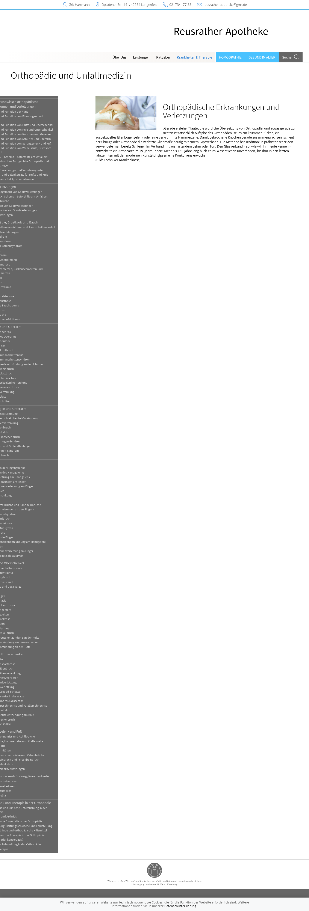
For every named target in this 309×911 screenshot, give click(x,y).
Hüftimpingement (23, 610)
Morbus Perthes (22, 628)
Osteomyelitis (20, 795)
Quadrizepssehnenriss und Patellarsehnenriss (41, 705)
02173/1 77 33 (180, 4)
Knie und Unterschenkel (29, 654)
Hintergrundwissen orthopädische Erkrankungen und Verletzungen (36, 104)
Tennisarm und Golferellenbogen (33, 446)
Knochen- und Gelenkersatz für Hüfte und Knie (41, 174)
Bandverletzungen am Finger (30, 482)
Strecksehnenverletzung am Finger (34, 551)
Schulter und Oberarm (28, 326)
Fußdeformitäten (22, 750)
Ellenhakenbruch (22, 427)
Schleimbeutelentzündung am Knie (34, 715)
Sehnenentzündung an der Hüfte (32, 647)
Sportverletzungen (25, 186)
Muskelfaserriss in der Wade (29, 696)
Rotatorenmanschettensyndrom (32, 359)
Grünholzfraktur (22, 432)
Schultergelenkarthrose (27, 387)
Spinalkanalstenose (24, 296)
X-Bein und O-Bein (23, 724)
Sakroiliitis (18, 278)
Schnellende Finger (24, 537)
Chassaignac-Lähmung (26, 414)
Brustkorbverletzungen (26, 232)
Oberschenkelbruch (24, 633)
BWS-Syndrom (21, 236)
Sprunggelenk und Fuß (28, 731)
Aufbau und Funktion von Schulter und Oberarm (43, 139)
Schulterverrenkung (24, 392)
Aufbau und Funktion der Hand (31, 111)
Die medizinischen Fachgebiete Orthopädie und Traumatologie (42, 163)
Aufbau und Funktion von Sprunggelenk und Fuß (43, 143)
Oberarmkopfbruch (24, 350)
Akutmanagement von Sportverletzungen (38, 192)
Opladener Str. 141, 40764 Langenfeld (129, 4)
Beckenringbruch (22, 577)
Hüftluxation (19, 624)
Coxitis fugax (19, 596)
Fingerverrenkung (23, 495)
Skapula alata (20, 396)
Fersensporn (20, 746)
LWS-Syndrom (20, 255)
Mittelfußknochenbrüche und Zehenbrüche (39, 755)
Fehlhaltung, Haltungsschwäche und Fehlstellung (43, 826)
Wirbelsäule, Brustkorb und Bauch (36, 222)
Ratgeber (163, 57)
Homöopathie (230, 57)
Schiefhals (18, 282)
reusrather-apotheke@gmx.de (225, 4)
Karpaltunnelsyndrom (26, 514)
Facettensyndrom (23, 241)
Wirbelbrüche (20, 315)
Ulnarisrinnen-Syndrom (27, 450)
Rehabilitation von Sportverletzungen (36, 210)
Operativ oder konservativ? (29, 840)
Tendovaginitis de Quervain (29, 556)
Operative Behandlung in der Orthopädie (38, 844)
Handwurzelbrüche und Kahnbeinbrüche (38, 505)
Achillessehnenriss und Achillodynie (35, 736)
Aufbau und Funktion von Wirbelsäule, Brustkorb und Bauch (43, 150)
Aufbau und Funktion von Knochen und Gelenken (43, 134)
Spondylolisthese (23, 301)
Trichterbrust (20, 310)
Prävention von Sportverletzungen (34, 206)
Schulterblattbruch (24, 373)
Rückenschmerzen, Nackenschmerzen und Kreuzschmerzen (38, 271)
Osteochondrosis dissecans (29, 701)
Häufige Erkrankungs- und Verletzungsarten (39, 170)
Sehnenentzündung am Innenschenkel (36, 642)
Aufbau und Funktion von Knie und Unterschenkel (44, 129)
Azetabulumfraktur (24, 573)
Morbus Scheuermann (26, 260)
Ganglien (17, 500)
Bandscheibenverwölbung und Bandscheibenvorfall (45, 227)
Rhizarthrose (20, 532)
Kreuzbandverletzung (25, 682)
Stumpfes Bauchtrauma (27, 305)
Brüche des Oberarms (25, 336)
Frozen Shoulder (22, 341)
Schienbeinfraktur (23, 710)
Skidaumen (19, 546)
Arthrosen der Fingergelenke (30, 468)
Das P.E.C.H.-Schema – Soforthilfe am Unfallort (41, 157)
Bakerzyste (19, 659)
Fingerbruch (19, 491)
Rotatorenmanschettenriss (29, 355)
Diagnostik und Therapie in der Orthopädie (43, 803)
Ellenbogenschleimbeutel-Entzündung (36, 418)
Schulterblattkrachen (25, 378)
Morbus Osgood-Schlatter (28, 692)
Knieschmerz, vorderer (26, 678)
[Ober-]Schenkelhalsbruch (28, 568)
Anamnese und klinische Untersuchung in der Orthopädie (41, 810)
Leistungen (141, 57)
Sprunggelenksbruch (25, 764)
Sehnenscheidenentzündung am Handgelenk (40, 542)
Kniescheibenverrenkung (27, 673)
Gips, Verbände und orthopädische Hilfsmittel (41, 830)
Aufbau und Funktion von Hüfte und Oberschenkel (44, 125)
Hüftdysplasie (20, 600)
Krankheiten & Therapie (194, 57)
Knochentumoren (23, 791)
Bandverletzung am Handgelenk (32, 477)
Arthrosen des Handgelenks (29, 472)
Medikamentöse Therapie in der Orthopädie (39, 835)
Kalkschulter (20, 346)
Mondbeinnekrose (23, 523)
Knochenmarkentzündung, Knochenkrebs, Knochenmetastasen (42, 778)
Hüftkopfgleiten (22, 614)
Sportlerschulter (22, 401)
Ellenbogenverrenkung (26, 423)
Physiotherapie (21, 849)
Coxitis (16, 591)
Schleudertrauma (23, 287)
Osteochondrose (22, 264)
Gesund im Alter (261, 57)
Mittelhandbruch (22, 518)
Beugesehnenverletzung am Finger (34, 486)
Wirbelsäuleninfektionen (27, 319)
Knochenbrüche (22, 201)
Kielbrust (17, 250)
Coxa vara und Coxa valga (28, 586)
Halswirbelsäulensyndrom (28, 246)
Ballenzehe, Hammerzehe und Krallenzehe (39, 741)
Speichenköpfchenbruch (27, 437)
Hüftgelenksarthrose (25, 605)
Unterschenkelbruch (25, 719)
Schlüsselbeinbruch (24, 369)
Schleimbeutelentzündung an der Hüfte (37, 638)
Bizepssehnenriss (22, 332)
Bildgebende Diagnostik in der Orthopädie (38, 821)
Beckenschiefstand (23, 582)
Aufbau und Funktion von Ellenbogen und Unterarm (38, 118)
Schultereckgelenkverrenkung (31, 383)
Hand (15, 462)
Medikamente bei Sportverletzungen (35, 179)
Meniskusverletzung (24, 687)
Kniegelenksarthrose (25, 664)
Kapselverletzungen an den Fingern (34, 509)
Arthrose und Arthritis (25, 816)
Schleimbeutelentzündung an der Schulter (39, 364)
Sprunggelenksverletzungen (30, 769)
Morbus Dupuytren (24, 528)
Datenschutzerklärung (180, 906)
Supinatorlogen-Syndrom (28, 441)
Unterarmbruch (22, 455)
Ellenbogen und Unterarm (30, 408)
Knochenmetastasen (25, 786)
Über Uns (119, 57)
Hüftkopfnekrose (22, 619)
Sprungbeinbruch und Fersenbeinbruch (37, 760)
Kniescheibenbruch (24, 668)
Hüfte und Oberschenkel (29, 563)
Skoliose (17, 291)
